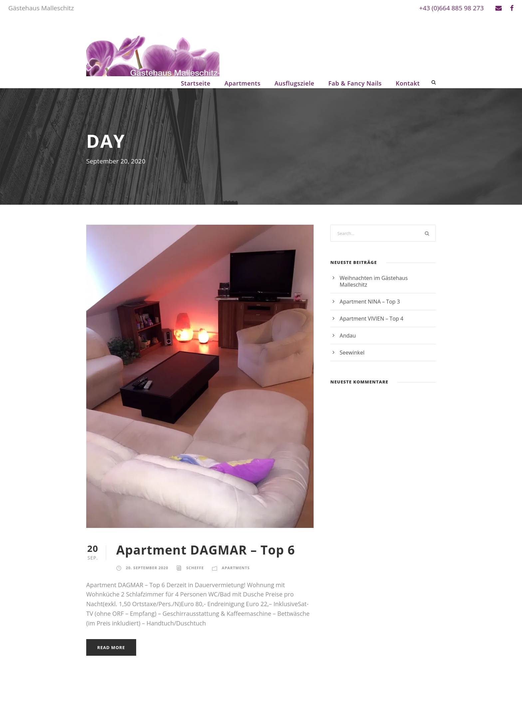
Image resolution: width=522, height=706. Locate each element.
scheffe (195, 567)
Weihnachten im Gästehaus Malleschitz (373, 281)
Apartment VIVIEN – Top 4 (371, 318)
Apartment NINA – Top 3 (370, 301)
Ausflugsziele (294, 83)
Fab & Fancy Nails (355, 83)
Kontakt (408, 83)
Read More (111, 647)
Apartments (242, 83)
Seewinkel (352, 352)
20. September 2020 (147, 567)
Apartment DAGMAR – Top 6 (205, 549)
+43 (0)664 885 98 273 (451, 8)
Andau (348, 335)
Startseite (195, 83)
